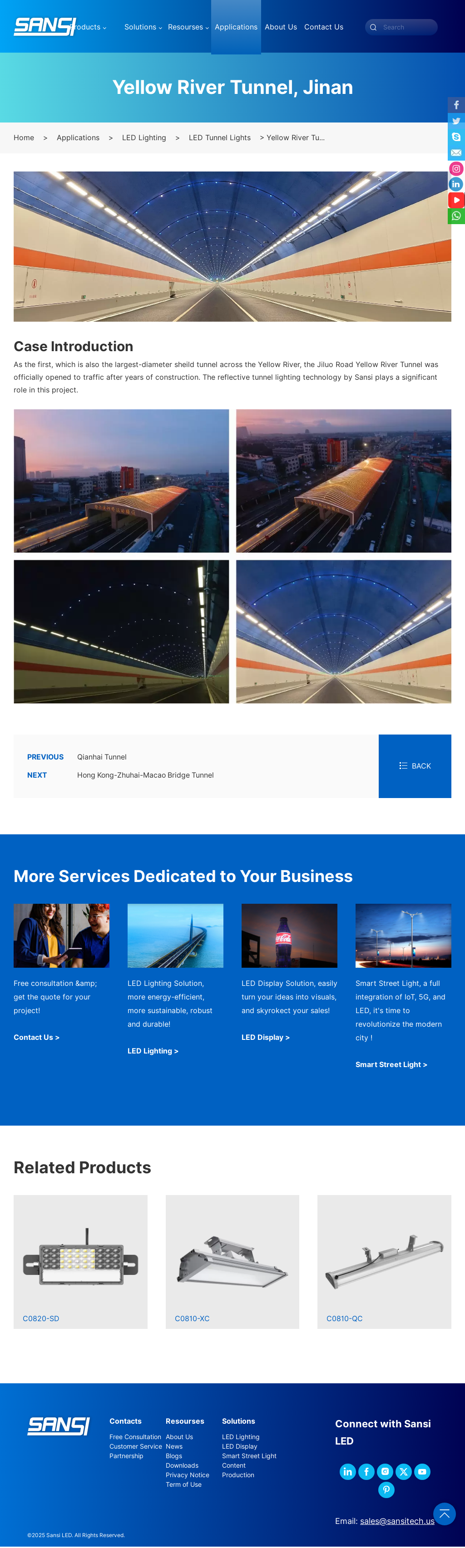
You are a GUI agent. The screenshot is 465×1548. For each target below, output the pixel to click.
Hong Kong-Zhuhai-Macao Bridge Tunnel (122, 777)
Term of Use (184, 1485)
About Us (179, 1438)
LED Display (239, 1447)
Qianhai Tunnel (77, 759)
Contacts (125, 1422)
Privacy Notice (187, 1476)
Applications (78, 139)
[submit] (373, 27)
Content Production (238, 1471)
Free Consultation (135, 1438)
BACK (415, 768)
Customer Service (135, 1447)
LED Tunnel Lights (220, 139)
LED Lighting (144, 139)
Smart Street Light (249, 1457)
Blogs (174, 1457)
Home (24, 139)
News (174, 1447)
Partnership (126, 1457)
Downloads (182, 1466)
